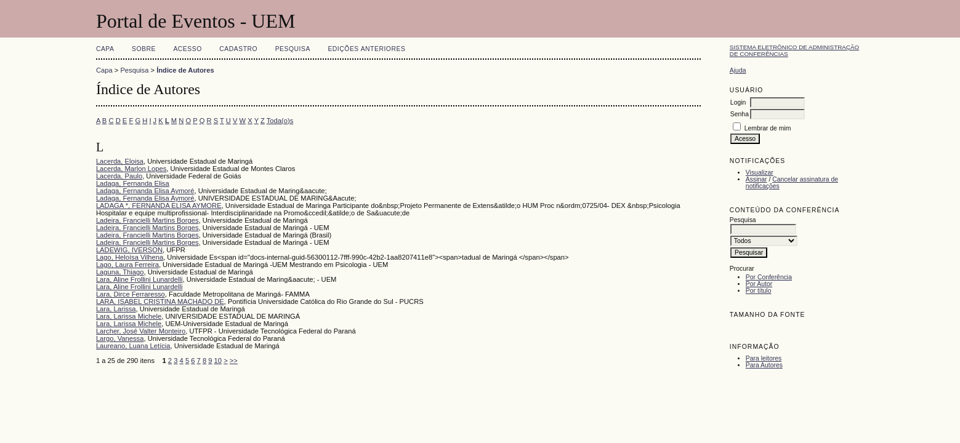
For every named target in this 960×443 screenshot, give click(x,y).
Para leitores (763, 358)
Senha (739, 114)
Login (738, 102)
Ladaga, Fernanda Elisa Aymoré (145, 190)
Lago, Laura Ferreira (127, 264)
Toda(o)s (280, 120)
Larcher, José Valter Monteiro (140, 331)
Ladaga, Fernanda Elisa (132, 183)
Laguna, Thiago (120, 272)
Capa (105, 49)
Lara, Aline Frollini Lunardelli (139, 279)
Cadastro (238, 49)
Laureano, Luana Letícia (133, 345)
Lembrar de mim (767, 128)
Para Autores (764, 365)
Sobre (144, 49)
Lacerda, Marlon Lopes (131, 168)
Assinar (756, 179)
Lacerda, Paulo (119, 176)
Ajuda (738, 70)
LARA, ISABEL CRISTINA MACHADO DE (160, 301)
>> (234, 360)
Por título (759, 290)
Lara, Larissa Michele (128, 316)
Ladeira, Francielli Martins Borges (147, 220)
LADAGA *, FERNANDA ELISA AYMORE (159, 205)
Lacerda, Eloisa (119, 161)
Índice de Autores (185, 70)
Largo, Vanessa (120, 338)
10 (218, 360)
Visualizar (759, 172)
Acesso (187, 49)
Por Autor (759, 284)
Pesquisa (292, 49)
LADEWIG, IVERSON (129, 249)
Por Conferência (769, 277)
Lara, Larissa (116, 309)
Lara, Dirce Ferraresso (130, 294)
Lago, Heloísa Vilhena (129, 257)
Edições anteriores (366, 49)
